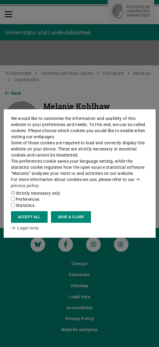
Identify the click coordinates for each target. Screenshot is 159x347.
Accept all (29, 217)
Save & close (71, 217)
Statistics (22, 205)
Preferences (25, 199)
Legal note (25, 228)
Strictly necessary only (35, 193)
